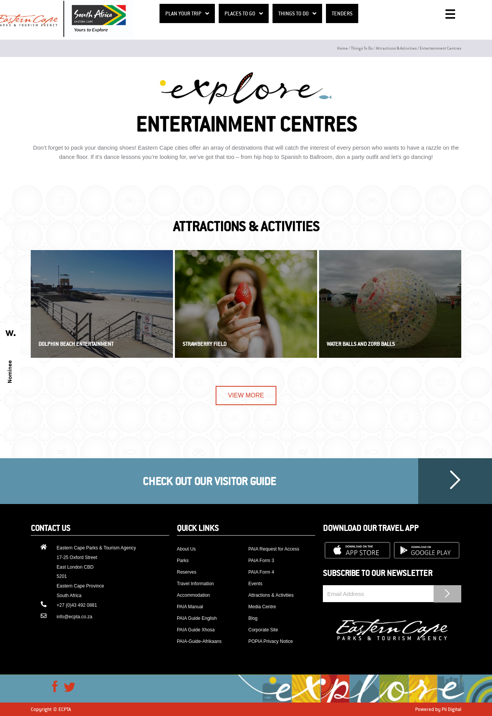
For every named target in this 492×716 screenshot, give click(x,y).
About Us (186, 549)
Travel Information (195, 583)
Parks (183, 560)
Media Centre (262, 606)
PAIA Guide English (197, 618)
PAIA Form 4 (261, 572)
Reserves (186, 572)
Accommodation (193, 595)
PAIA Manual (190, 606)
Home (342, 47)
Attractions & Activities (396, 47)
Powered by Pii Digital (438, 709)
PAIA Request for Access (273, 549)
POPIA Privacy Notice (270, 641)
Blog (253, 618)
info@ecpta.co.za (74, 616)
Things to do (362, 47)
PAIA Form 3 (261, 560)
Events (255, 583)
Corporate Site (263, 630)
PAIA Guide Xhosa (196, 630)
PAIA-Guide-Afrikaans (199, 641)
